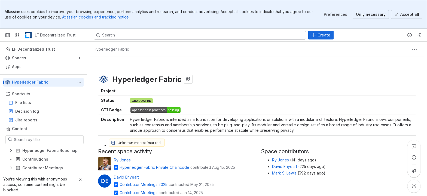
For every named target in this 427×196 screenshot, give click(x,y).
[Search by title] (47, 139)
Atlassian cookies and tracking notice (95, 17)
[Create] (321, 35)
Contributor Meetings (138, 192)
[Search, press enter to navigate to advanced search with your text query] (200, 35)
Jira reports (45, 120)
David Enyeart (126, 177)
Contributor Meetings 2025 (143, 184)
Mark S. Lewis (284, 173)
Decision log (45, 111)
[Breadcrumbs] (111, 49)
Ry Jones (122, 160)
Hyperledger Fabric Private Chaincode (154, 167)
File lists (45, 102)
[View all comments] (414, 146)
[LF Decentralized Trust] (28, 35)
